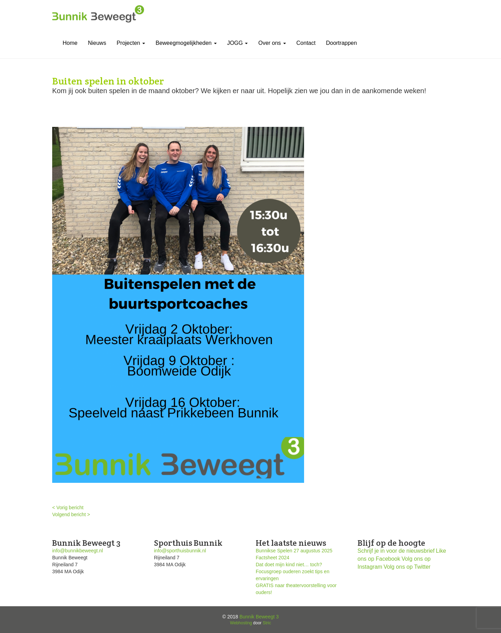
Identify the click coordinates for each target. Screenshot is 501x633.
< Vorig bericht (68, 507)
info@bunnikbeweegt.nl (77, 550)
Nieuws (97, 43)
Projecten (131, 43)
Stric (267, 622)
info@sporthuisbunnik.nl (180, 550)
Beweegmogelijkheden (186, 43)
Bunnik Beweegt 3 (259, 616)
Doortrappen (341, 43)
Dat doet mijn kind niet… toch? (289, 564)
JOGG (237, 43)
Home (70, 43)
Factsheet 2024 (272, 557)
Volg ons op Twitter (407, 567)
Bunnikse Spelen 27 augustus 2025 (294, 550)
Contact (306, 43)
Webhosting (241, 622)
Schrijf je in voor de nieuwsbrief (396, 551)
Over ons (272, 43)
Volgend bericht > (71, 514)
